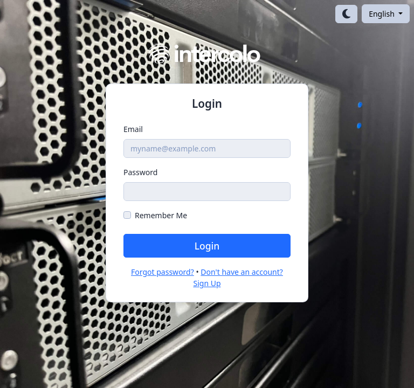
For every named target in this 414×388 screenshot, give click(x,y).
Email (133, 129)
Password (140, 172)
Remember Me (161, 215)
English (382, 14)
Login (207, 245)
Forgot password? (162, 272)
